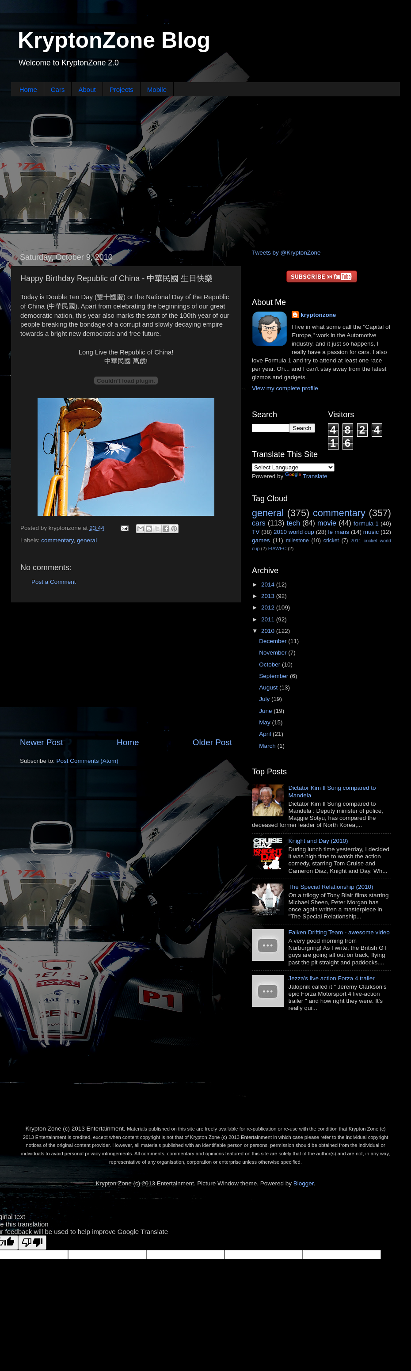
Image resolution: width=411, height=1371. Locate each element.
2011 (268, 619)
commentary (57, 540)
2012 (268, 607)
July (265, 699)
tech (293, 523)
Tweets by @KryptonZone (286, 252)
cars (259, 523)
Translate (306, 476)
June (266, 711)
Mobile (157, 89)
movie (326, 523)
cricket (331, 540)
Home (28, 89)
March (268, 746)
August (269, 687)
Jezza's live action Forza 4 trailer (331, 978)
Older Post (212, 742)
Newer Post (41, 742)
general (87, 540)
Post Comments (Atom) (87, 761)
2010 (268, 631)
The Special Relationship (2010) (330, 887)
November (273, 652)
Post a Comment (53, 582)
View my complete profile (285, 388)
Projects (121, 89)
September (274, 676)
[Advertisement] (205, 171)
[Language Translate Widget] (293, 467)
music (371, 532)
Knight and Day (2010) (318, 841)
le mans (338, 532)
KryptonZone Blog (114, 40)
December (273, 641)
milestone (297, 540)
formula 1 (366, 523)
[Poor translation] (32, 1242)
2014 (268, 584)
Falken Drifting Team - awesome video (338, 932)
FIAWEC (277, 548)
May (265, 722)
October (270, 664)
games (261, 540)
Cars (58, 89)
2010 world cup (294, 532)
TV (255, 532)
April (266, 734)
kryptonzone (318, 315)
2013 (268, 596)
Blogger (303, 1183)
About (86, 89)
